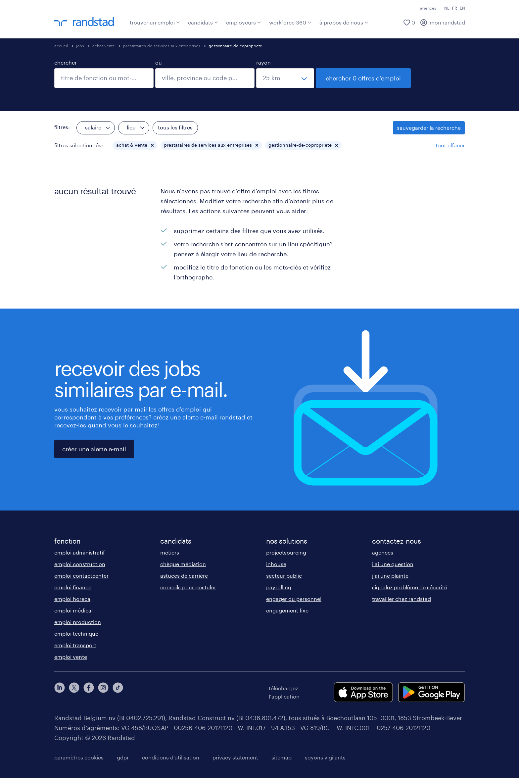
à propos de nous (343, 22)
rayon (263, 62)
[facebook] (88, 692)
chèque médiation (183, 564)
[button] (152, 145)
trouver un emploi (155, 22)
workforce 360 (290, 22)
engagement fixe (287, 610)
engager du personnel (293, 599)
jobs (80, 45)
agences (428, 8)
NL (446, 8)
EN (462, 8)
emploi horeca (72, 599)
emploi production (77, 622)
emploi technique (76, 633)
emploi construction (79, 564)
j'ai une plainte (390, 575)
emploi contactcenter (81, 575)
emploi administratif (79, 552)
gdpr (123, 757)
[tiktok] (118, 692)
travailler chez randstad (401, 599)
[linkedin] (59, 692)
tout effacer (450, 145)
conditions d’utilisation (170, 757)
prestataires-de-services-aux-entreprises (161, 45)
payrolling (278, 587)
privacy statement (235, 757)
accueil (61, 45)
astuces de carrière (184, 575)
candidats (203, 22)
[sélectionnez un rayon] (285, 78)
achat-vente (103, 45)
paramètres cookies (79, 757)
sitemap (281, 757)
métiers (169, 552)
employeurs (243, 22)
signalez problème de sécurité (409, 587)
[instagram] (103, 692)
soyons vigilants (325, 757)
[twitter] (74, 692)
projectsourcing (286, 552)
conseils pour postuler (188, 587)
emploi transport (75, 645)
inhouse (276, 564)
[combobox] (104, 78)
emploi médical (73, 610)
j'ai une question (392, 564)
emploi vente (70, 657)
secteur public (284, 575)
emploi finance (72, 587)
